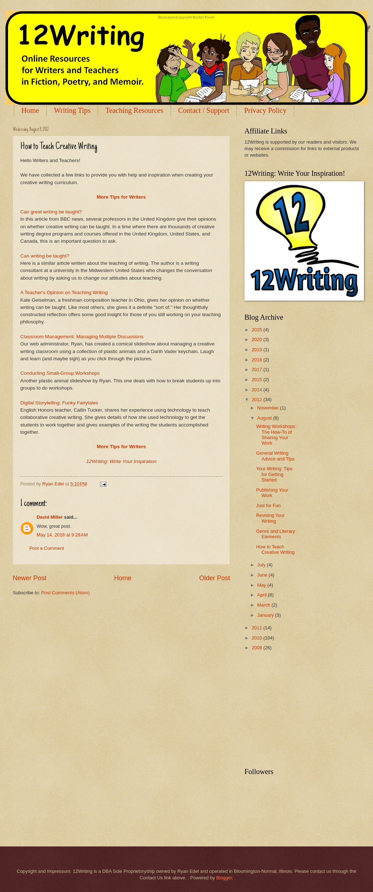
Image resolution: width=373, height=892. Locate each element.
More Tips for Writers (121, 197)
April (262, 595)
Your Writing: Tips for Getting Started (274, 474)
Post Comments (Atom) (65, 592)
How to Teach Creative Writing (275, 549)
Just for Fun (268, 505)
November (268, 408)
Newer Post (29, 578)
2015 (257, 379)
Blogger (224, 877)
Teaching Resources (134, 110)
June (263, 575)
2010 (257, 638)
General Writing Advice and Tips (275, 455)
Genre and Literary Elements (275, 533)
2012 (257, 399)
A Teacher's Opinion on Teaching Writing (64, 292)
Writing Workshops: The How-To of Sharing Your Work (276, 435)
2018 (257, 359)
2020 (257, 339)
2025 (257, 329)
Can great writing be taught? (51, 211)
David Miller (50, 517)
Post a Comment (46, 548)
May (262, 585)
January (266, 615)
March (264, 605)
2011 (257, 627)
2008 (257, 647)
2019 (257, 349)
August (265, 418)
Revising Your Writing (270, 518)
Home (30, 110)
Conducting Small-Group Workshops (60, 373)
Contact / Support (203, 110)
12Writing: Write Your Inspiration (121, 461)
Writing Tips (72, 110)
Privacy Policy (265, 110)
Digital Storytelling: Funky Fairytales (59, 402)
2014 (257, 389)
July (262, 565)
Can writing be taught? (44, 256)
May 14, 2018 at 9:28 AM (62, 535)
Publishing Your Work (272, 492)
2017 (257, 369)
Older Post (214, 578)
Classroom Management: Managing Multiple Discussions (81, 336)
